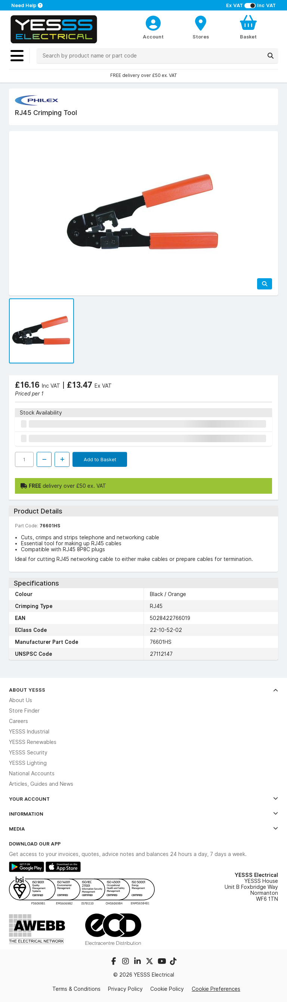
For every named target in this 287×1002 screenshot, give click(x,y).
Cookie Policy (167, 989)
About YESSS (143, 690)
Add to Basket (100, 459)
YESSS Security (28, 753)
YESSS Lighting (28, 763)
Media (143, 829)
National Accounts (32, 773)
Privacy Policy (125, 989)
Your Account (143, 799)
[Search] (270, 55)
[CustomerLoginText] (153, 22)
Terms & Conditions (76, 989)
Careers (18, 721)
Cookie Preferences (216, 989)
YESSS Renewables (32, 742)
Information (143, 814)
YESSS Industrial (29, 732)
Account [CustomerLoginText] (153, 37)
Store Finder (24, 711)
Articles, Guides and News (41, 784)
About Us (20, 700)
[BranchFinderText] (201, 26)
